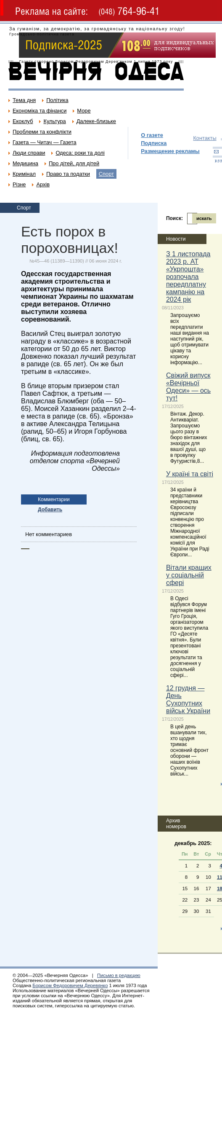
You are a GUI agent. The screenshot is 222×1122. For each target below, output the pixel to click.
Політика (57, 100)
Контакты (204, 138)
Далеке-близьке (96, 121)
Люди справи (29, 153)
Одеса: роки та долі (80, 153)
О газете (152, 135)
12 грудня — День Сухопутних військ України (188, 699)
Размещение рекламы (170, 151)
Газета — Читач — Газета (45, 142)
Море (83, 110)
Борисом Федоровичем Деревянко (70, 985)
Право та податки (68, 174)
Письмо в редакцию (118, 975)
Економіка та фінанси (39, 110)
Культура (54, 121)
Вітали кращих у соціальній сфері (188, 575)
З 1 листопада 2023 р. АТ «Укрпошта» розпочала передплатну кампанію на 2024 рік (188, 276)
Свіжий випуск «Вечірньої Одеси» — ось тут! (188, 387)
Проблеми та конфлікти (42, 132)
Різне (19, 184)
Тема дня (24, 100)
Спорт (106, 174)
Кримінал (24, 174)
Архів (43, 184)
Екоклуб (23, 121)
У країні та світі (189, 474)
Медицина (25, 163)
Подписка (153, 143)
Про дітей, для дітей (74, 163)
